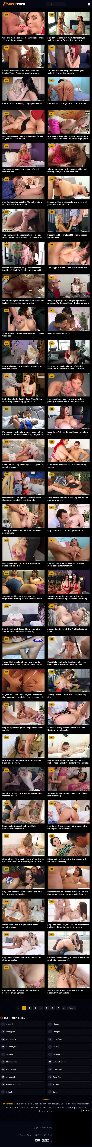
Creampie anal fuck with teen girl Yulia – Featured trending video (20, 991)
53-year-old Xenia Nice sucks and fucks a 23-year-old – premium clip (67, 203)
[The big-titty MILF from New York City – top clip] (68, 680)
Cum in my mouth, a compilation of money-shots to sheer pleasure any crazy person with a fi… (23, 237)
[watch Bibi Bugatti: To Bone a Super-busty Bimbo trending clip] (23, 549)
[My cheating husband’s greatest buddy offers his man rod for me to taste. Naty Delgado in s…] (23, 418)
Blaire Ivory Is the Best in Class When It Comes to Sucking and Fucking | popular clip (23, 400)
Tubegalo (56, 1032)
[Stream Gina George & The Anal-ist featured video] (68, 615)
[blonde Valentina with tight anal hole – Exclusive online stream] (23, 812)
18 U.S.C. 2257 (40, 1135)
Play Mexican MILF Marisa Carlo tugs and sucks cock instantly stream (66, 564)
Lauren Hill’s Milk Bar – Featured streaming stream (66, 465)
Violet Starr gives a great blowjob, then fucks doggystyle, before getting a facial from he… (67, 892)
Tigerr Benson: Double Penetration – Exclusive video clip (23, 334)
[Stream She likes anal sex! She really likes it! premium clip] (68, 220)
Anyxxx (56, 1085)
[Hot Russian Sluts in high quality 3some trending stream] (23, 910)
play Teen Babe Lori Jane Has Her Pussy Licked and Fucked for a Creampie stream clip (68, 925)
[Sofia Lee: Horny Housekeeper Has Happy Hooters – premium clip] (68, 713)
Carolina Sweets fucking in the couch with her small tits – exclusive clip (68, 958)
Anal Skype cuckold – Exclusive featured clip (67, 267)
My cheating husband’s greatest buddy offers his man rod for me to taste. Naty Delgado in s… (22, 434)
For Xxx (56, 1047)
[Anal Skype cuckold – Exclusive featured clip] (68, 253)
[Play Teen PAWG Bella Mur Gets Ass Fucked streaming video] (23, 943)
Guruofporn (58, 1039)
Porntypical (10, 1032)
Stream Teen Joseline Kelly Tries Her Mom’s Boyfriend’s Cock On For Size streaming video (22, 268)
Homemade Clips (13, 1085)
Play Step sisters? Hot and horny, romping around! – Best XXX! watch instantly (21, 630)
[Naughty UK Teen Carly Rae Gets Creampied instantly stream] (23, 779)
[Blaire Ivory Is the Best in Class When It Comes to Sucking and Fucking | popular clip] (23, 385)
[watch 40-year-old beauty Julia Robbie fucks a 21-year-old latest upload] (23, 122)
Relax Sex (57, 1077)
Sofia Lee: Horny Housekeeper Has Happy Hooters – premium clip (66, 728)
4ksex (55, 1092)
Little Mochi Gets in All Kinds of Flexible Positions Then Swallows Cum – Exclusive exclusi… (65, 368)
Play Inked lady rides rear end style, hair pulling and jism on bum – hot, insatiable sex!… (65, 401)
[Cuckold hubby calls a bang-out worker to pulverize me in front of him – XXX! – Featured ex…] (23, 647)
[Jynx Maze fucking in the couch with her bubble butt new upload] (68, 976)
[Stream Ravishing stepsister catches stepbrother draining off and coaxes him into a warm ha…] (23, 582)
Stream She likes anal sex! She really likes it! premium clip (67, 236)
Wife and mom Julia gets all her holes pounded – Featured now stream (23, 39)
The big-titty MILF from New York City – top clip (67, 695)
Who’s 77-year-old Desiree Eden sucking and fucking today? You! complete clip (67, 170)
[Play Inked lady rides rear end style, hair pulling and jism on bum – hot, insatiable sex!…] (68, 385)
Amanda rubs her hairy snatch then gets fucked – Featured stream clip (65, 71)
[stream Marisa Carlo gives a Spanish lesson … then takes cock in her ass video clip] (23, 483)
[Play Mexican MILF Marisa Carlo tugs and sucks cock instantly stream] (68, 549)
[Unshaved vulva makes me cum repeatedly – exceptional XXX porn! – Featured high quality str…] (68, 122)
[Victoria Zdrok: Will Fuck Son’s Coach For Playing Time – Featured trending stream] (23, 56)
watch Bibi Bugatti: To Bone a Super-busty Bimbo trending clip (21, 564)
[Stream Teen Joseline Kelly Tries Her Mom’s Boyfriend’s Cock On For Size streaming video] (23, 253)
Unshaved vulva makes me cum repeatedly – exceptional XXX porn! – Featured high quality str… (68, 138)
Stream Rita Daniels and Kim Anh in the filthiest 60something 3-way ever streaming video (67, 598)
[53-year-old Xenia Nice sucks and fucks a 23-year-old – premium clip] (68, 188)
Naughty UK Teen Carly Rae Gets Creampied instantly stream (22, 794)
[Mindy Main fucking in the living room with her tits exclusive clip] (68, 845)
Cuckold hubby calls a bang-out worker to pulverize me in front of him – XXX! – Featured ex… (23, 664)
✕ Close (86, 1110)
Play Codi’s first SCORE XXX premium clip (65, 530)
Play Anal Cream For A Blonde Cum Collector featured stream (22, 367)
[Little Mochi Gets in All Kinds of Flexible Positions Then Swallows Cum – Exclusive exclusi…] (68, 352)
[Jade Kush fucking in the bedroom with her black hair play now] (23, 746)
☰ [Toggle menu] (89, 4)
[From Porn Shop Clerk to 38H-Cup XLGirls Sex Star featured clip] (68, 483)
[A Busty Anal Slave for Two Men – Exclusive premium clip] (23, 516)
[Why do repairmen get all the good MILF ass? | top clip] (23, 713)
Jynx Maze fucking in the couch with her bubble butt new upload (65, 991)
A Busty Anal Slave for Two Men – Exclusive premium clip (21, 531)
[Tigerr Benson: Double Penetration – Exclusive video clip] (23, 319)
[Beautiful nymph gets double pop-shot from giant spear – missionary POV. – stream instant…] (68, 647)
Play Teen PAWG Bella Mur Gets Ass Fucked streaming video (21, 958)
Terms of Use (25, 1135)
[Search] (63, 4)
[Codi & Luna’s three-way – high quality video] (23, 89)
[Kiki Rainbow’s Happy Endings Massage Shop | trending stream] (23, 450)
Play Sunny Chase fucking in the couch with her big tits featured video (67, 827)
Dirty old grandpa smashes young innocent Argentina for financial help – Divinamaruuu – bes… (68, 303)
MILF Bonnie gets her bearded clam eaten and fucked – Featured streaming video (23, 301)
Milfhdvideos (11, 1069)
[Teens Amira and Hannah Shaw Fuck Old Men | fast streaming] (68, 779)
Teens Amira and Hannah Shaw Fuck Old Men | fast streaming (68, 794)
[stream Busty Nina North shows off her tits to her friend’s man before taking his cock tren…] (23, 845)
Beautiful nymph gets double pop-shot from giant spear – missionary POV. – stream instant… (67, 664)
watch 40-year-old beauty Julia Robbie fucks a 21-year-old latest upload (22, 137)
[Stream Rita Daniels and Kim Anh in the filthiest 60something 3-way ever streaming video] (68, 582)
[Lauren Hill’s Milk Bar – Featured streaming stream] (68, 450)
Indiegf (9, 1092)
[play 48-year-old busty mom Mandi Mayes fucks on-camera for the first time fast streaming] (68, 23)
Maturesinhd (11, 1077)
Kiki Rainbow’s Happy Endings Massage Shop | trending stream (23, 465)
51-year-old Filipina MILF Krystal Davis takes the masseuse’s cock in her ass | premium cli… (23, 695)
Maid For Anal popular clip (59, 333)
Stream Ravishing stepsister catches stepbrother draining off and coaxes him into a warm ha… (22, 598)
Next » (72, 1008)
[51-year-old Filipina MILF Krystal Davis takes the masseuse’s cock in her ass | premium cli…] (23, 680)
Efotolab (9, 1054)
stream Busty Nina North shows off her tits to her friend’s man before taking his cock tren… (23, 860)
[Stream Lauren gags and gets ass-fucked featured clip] (23, 155)
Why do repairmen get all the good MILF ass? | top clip (23, 728)
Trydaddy (10, 1024)
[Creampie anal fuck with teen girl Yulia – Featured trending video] (23, 976)
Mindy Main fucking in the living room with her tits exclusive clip (67, 860)
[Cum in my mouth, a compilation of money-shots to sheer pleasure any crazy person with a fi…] (23, 220)
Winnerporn (11, 1039)
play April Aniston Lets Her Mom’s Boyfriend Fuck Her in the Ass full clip (22, 203)
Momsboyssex (11, 1047)
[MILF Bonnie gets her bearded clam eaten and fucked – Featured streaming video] (23, 286)
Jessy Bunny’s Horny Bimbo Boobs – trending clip (67, 433)
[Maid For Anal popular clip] (68, 319)
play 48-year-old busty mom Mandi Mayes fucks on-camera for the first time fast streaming (66, 40)
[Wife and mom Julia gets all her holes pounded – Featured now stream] (23, 23)
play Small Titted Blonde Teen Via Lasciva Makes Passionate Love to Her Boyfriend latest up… (68, 763)
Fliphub (56, 1024)
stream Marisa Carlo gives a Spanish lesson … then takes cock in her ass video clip (22, 498)
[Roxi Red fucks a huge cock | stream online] (68, 89)
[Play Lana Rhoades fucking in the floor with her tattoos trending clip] (23, 877)
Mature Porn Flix (59, 1062)
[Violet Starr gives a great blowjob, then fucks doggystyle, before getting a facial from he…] (68, 877)
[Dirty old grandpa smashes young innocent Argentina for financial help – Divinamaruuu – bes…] (68, 286)
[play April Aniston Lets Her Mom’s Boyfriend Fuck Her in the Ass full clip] (23, 188)
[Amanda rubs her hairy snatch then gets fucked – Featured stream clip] (68, 56)
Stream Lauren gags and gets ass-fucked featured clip (20, 170)
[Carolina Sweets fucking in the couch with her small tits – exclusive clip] (68, 943)
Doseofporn (58, 1069)
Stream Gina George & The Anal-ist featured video (67, 630)
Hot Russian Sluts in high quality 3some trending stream (20, 925)
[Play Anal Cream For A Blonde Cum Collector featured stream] (23, 352)
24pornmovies (12, 1062)
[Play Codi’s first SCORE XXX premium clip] (68, 516)
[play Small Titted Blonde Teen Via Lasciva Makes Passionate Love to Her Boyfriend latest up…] (68, 746)
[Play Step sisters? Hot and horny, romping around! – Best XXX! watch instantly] (23, 615)
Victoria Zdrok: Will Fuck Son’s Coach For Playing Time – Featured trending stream (20, 71)
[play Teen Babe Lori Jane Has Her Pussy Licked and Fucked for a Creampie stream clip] (68, 910)
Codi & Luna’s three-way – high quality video (22, 103)
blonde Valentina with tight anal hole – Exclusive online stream (19, 827)
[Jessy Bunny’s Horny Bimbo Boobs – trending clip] (68, 418)
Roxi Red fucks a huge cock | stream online (66, 103)
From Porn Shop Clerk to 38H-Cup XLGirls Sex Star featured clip (67, 498)
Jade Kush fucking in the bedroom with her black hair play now (21, 761)
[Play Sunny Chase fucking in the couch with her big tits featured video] (68, 812)
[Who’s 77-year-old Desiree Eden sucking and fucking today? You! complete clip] (68, 155)
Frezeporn (57, 1054)
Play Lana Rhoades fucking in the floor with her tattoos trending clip (22, 892)
